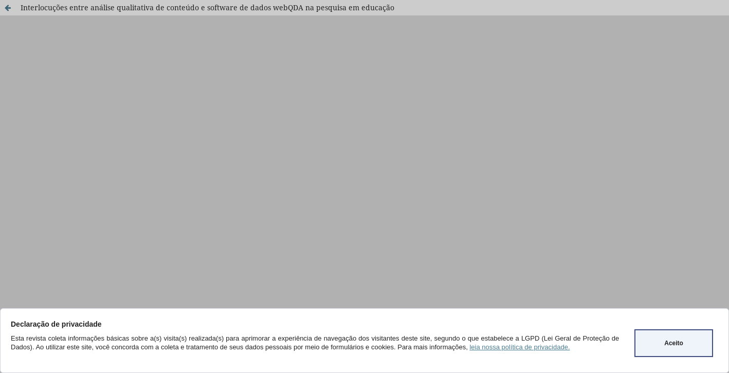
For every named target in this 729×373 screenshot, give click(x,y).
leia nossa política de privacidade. (519, 347)
